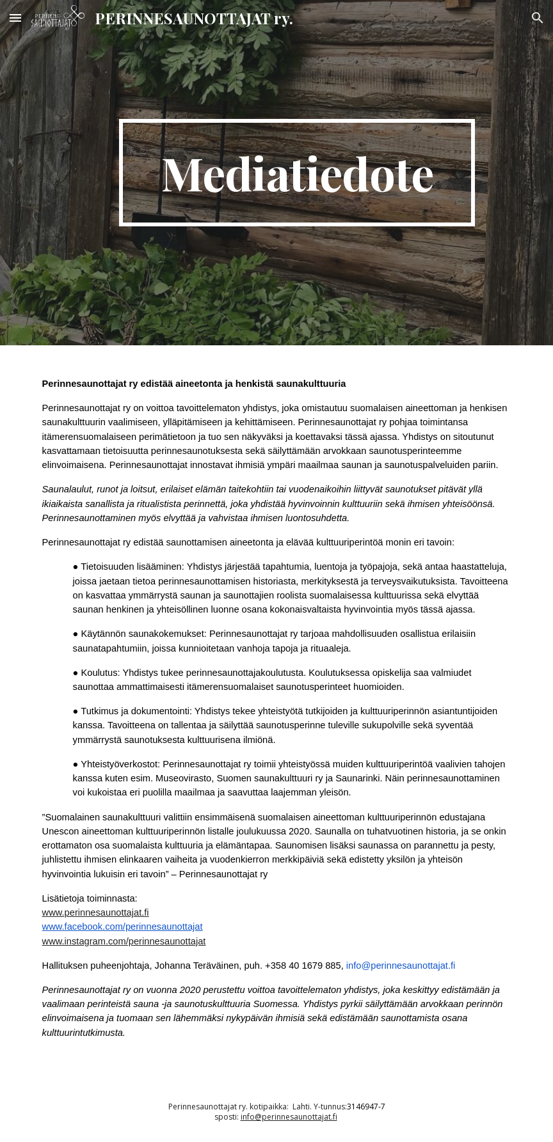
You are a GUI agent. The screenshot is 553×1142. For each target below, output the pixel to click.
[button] (15, 17)
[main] (297, 172)
